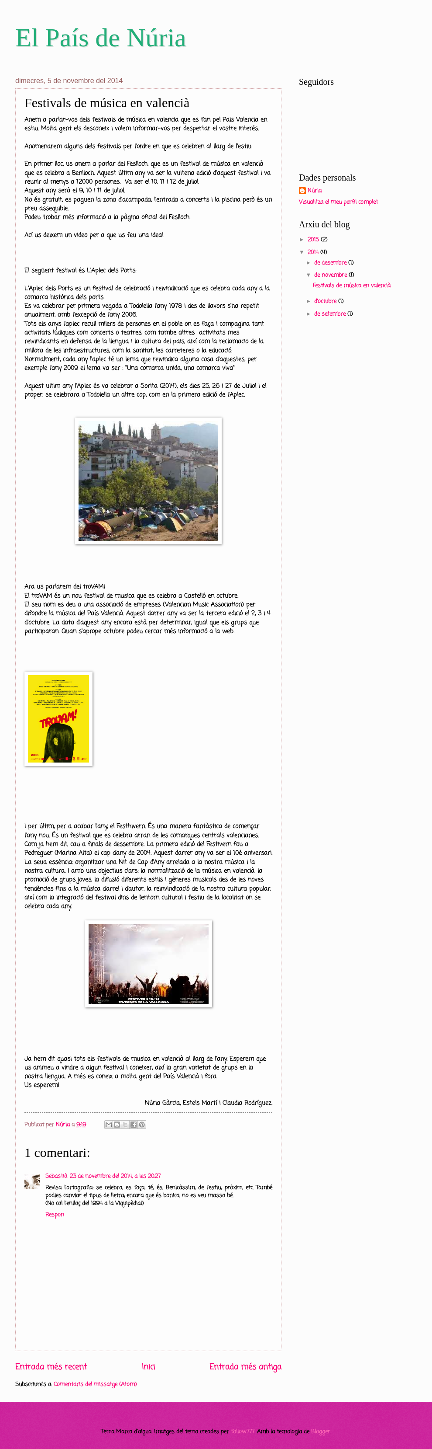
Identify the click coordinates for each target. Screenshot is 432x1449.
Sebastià (56, 1176)
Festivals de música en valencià (352, 286)
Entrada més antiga (245, 1367)
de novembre (331, 275)
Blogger (320, 1432)
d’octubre (326, 301)
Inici (148, 1367)
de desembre (331, 263)
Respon (54, 1215)
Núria (315, 191)
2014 (314, 252)
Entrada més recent (51, 1367)
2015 (314, 240)
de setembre (330, 314)
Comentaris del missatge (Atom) (95, 1384)
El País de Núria (100, 37)
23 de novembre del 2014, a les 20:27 (115, 1176)
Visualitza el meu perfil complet (338, 202)
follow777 (242, 1432)
